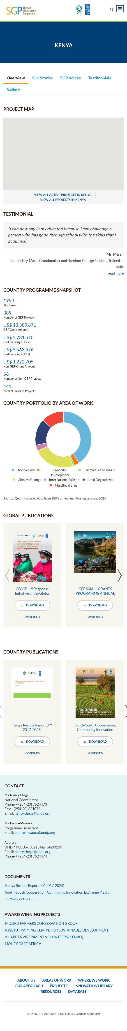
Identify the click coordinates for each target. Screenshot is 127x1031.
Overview (16, 78)
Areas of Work (56, 980)
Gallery (13, 89)
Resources (51, 991)
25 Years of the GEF (20, 899)
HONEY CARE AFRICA (23, 944)
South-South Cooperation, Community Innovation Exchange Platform (95, 729)
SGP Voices (70, 78)
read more (116, 273)
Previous (7, 575)
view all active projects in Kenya (63, 194)
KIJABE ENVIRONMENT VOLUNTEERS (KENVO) (44, 937)
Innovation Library (93, 986)
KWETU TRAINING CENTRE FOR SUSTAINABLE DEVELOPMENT (57, 930)
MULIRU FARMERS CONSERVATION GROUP (41, 923)
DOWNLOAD (32, 605)
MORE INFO (32, 617)
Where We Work (94, 980)
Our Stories (42, 78)
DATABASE (77, 991)
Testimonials (99, 78)
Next (119, 575)
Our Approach (29, 986)
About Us (26, 980)
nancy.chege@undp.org (32, 813)
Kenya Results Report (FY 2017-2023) (32, 727)
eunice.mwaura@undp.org (35, 832)
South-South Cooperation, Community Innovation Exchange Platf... (57, 892)
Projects (59, 986)
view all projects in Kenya (63, 199)
